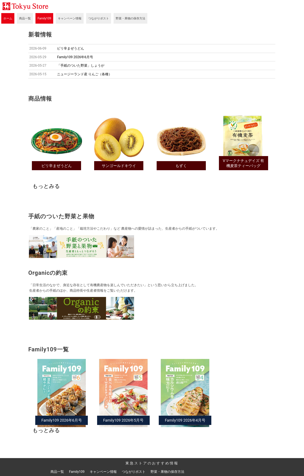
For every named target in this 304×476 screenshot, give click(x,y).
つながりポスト (98, 18)
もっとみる (46, 186)
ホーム (7, 18)
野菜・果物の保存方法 (130, 18)
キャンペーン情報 (69, 18)
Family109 (44, 18)
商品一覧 (25, 18)
